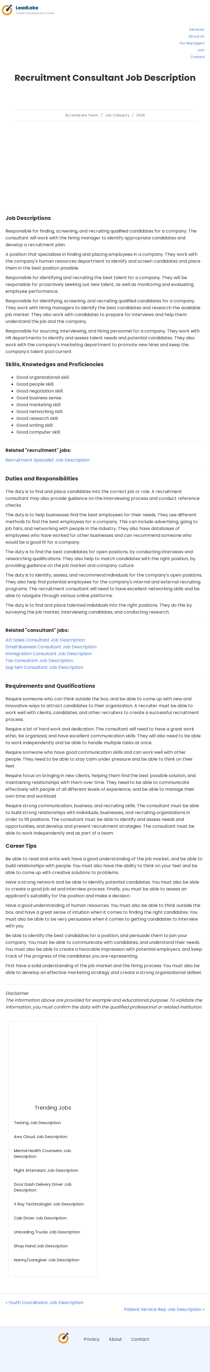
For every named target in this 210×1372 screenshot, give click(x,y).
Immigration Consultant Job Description (48, 654)
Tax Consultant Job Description (39, 660)
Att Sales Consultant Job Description (45, 640)
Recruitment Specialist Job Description (47, 460)
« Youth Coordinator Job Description (44, 1302)
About (115, 1339)
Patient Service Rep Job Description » (164, 1309)
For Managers (192, 43)
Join (201, 50)
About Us (197, 36)
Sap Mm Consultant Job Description (44, 667)
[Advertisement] (104, 167)
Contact (197, 56)
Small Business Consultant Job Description (51, 647)
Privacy (92, 1339)
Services (197, 29)
